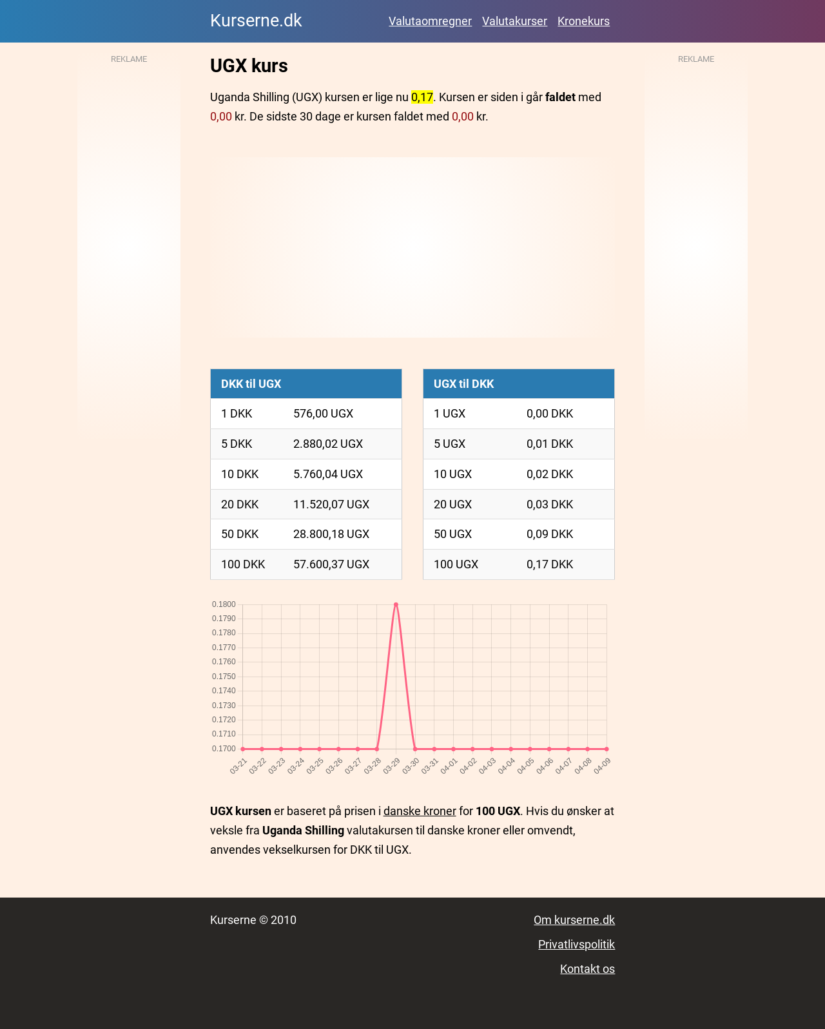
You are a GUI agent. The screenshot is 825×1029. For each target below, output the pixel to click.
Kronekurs (584, 21)
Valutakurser (514, 21)
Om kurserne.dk (574, 920)
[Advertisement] (413, 247)
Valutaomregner (430, 21)
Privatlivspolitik (576, 944)
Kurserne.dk (256, 20)
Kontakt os (587, 969)
